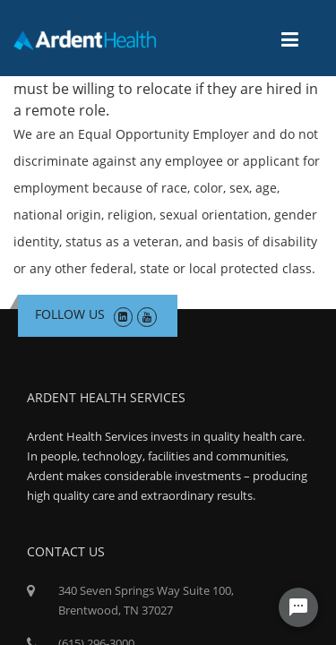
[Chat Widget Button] (298, 607)
